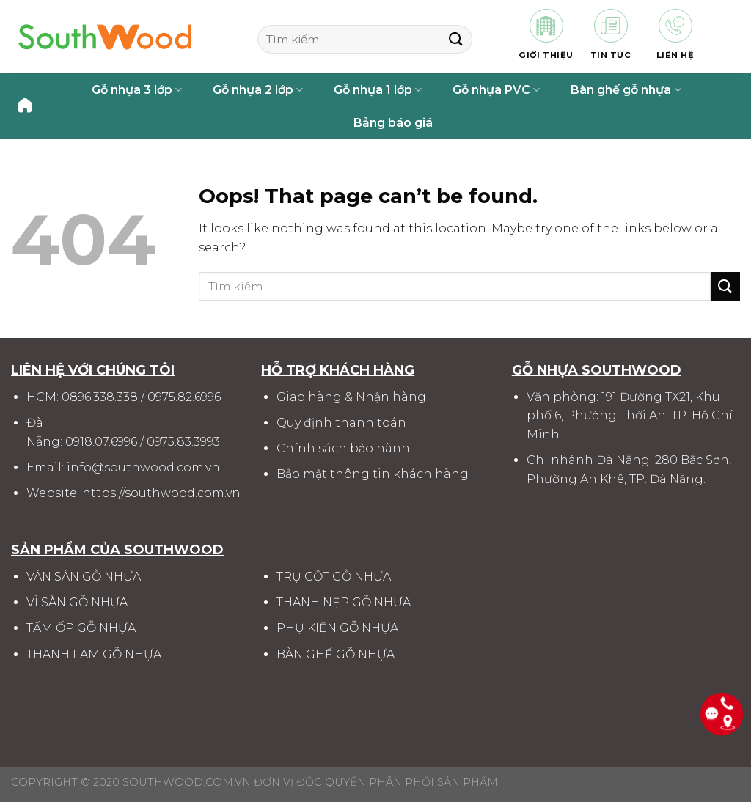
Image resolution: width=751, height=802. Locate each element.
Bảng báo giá (393, 123)
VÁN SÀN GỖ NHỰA (83, 577)
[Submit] (455, 39)
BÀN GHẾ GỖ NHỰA (335, 654)
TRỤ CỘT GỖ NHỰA (333, 577)
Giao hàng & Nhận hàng (351, 397)
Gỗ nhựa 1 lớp (378, 90)
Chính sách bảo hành (343, 448)
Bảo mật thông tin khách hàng (372, 474)
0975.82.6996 (184, 397)
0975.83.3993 (183, 442)
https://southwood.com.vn (161, 493)
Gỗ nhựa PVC (496, 90)
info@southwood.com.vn (143, 467)
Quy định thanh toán (341, 423)
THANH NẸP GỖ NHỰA (343, 602)
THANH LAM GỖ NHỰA (93, 654)
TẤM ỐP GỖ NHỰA (81, 628)
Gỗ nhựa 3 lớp (137, 90)
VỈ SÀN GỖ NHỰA (77, 602)
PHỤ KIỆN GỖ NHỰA (337, 628)
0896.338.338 (100, 397)
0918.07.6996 (101, 442)
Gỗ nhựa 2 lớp (258, 90)
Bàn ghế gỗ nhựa (626, 90)
